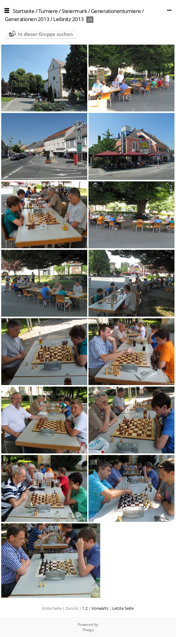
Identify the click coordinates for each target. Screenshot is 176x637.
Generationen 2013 (27, 19)
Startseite (23, 11)
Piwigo (88, 629)
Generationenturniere (116, 11)
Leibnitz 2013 (68, 19)
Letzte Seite (123, 608)
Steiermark (74, 11)
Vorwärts (100, 608)
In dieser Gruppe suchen (45, 34)
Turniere (48, 11)
